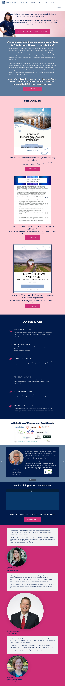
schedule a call (32, 89)
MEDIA (52, 2)
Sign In (59, 8)
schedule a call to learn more (32, 31)
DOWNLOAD (32, 169)
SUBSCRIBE (32, 519)
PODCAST (45, 2)
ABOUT (33, 2)
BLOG (38, 2)
